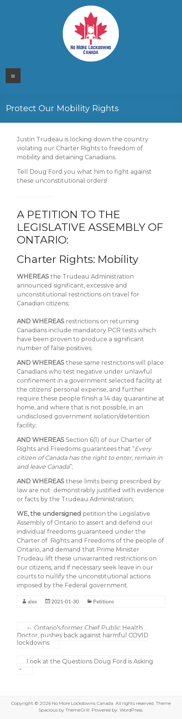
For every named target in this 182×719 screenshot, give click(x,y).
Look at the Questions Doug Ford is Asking (85, 665)
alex (32, 601)
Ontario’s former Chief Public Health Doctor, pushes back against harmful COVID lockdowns (82, 635)
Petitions (103, 601)
